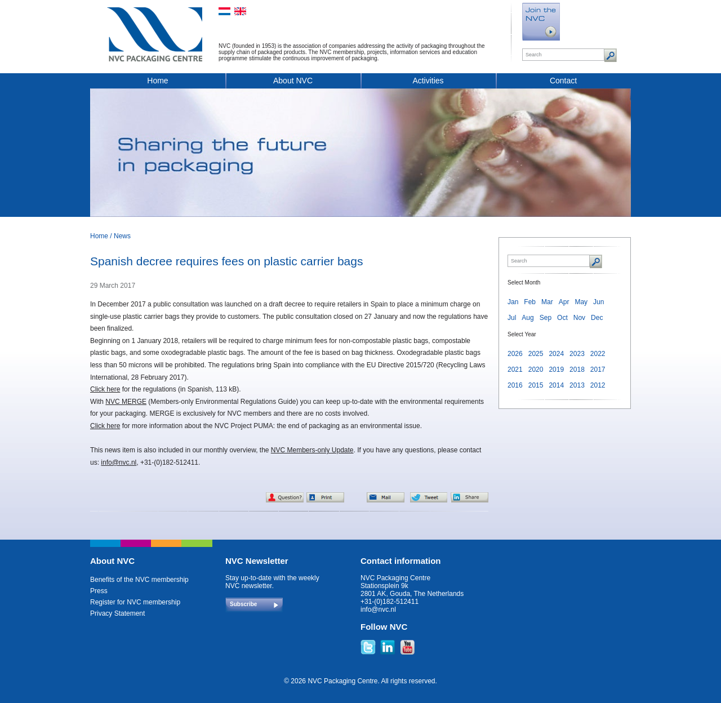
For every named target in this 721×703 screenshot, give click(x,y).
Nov (579, 318)
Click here (105, 389)
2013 (577, 385)
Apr (564, 302)
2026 (515, 354)
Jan (513, 302)
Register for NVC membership (135, 602)
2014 (556, 385)
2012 (598, 385)
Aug (527, 318)
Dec (597, 318)
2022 (598, 354)
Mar (547, 302)
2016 (515, 385)
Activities (427, 80)
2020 (536, 369)
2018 (577, 369)
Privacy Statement (117, 613)
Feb (530, 302)
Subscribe (243, 604)
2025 (536, 354)
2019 (556, 369)
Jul (512, 318)
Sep (545, 318)
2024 (556, 354)
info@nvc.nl (118, 462)
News (122, 236)
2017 (598, 369)
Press (99, 591)
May (581, 302)
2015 (536, 385)
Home (157, 80)
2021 (515, 369)
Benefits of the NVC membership (139, 580)
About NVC (293, 80)
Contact (563, 80)
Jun (598, 302)
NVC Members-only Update (312, 450)
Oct (562, 318)
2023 (577, 354)
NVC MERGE (125, 402)
